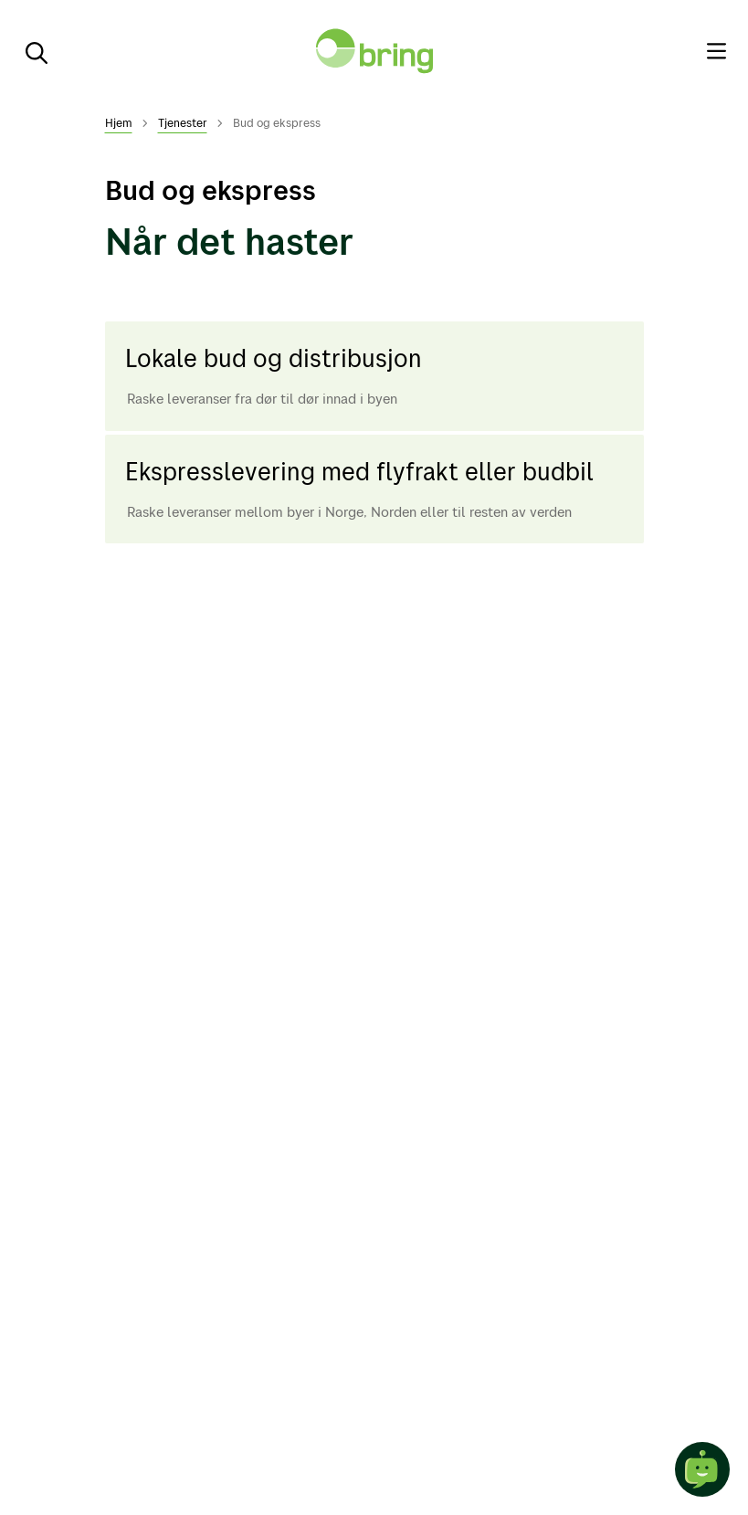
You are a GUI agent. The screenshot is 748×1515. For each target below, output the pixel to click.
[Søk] (29, 51)
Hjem (118, 122)
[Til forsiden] (374, 51)
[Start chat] (702, 1469)
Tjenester (182, 122)
